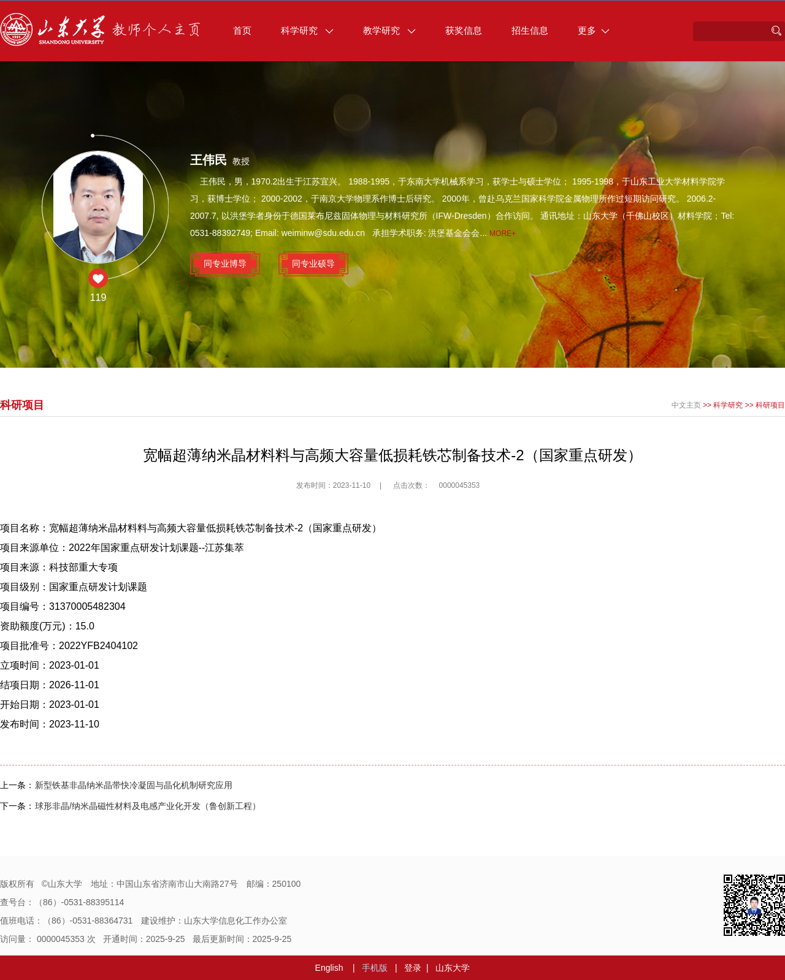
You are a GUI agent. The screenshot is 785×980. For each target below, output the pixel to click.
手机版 (375, 968)
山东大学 (452, 968)
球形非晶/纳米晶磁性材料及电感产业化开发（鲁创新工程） (148, 806)
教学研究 (389, 30)
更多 (594, 30)
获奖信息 (463, 30)
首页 (242, 30)
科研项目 (770, 405)
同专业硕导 (313, 263)
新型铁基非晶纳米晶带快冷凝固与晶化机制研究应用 (133, 785)
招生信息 (529, 30)
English (329, 968)
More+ (502, 233)
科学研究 (307, 30)
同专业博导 (225, 263)
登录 (412, 968)
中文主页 (686, 405)
